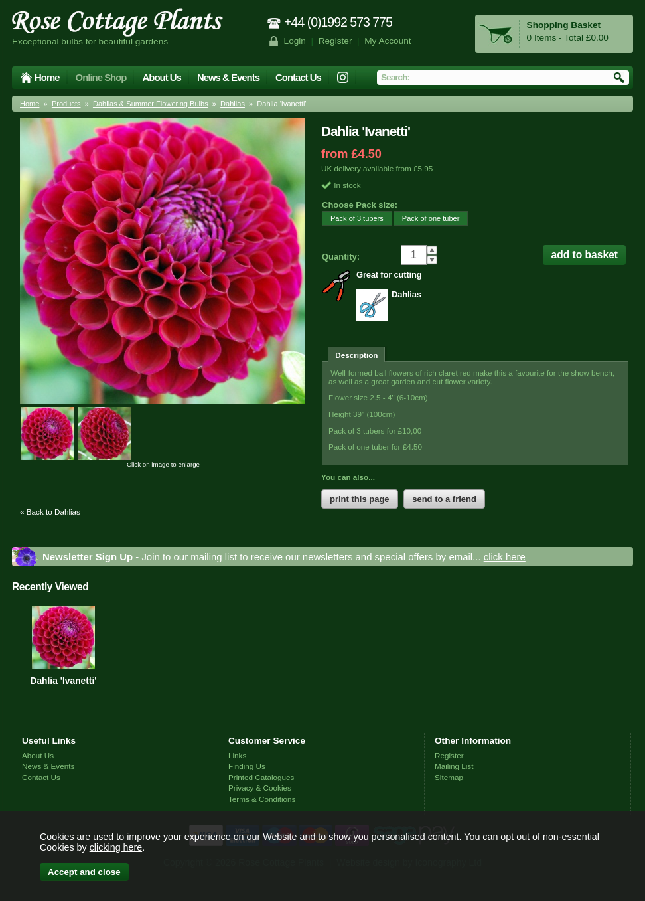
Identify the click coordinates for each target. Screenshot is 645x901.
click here (505, 556)
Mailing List (454, 766)
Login (295, 41)
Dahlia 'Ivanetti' (63, 680)
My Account (387, 41)
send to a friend (444, 499)
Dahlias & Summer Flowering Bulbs (150, 104)
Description (356, 355)
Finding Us (246, 766)
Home (47, 77)
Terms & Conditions (261, 799)
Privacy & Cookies (259, 787)
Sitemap (449, 777)
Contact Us (298, 77)
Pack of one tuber (427, 218)
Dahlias (232, 104)
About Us (161, 77)
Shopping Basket (564, 25)
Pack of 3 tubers (353, 218)
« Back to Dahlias (50, 511)
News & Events (228, 77)
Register (335, 41)
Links (237, 755)
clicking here (116, 847)
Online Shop (101, 77)
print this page (360, 499)
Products (66, 104)
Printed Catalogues (261, 777)
